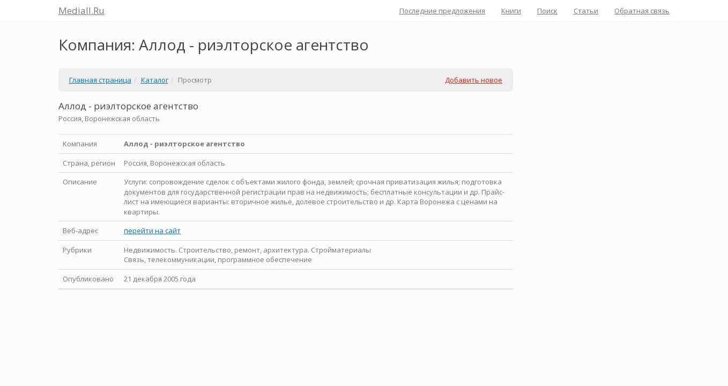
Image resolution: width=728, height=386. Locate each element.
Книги (511, 11)
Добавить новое (473, 80)
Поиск (547, 11)
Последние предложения (442, 11)
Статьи (586, 11)
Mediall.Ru (81, 10)
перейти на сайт (152, 230)
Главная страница (100, 80)
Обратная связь (642, 11)
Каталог (154, 80)
